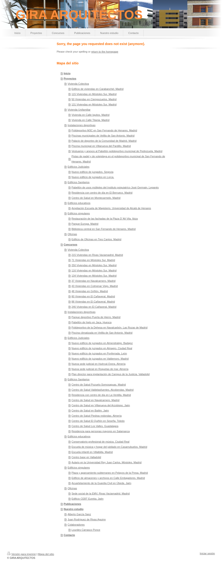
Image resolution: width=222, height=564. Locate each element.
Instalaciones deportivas (81, 125)
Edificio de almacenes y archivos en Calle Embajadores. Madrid (108, 478)
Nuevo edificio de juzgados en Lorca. (93, 177)
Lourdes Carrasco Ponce (86, 529)
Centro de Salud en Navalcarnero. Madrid (96, 400)
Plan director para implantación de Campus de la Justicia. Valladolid (111, 374)
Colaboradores (76, 524)
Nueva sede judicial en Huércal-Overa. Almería (99, 363)
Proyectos (70, 78)
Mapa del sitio (46, 554)
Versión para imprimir (21, 554)
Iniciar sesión (207, 553)
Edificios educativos (79, 203)
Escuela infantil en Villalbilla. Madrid (92, 452)
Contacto (69, 535)
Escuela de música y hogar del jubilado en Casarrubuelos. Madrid (109, 446)
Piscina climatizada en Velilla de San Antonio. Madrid (102, 332)
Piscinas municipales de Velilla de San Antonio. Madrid (103, 135)
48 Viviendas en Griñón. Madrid (90, 291)
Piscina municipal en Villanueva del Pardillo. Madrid (101, 146)
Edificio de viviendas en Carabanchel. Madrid (98, 88)
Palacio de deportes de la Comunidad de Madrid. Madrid (104, 140)
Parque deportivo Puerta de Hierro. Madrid (96, 317)
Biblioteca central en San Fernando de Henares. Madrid (104, 229)
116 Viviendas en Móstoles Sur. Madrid (94, 270)
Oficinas (72, 234)
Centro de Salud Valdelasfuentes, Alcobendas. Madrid (103, 389)
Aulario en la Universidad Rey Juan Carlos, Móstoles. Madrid (107, 462)
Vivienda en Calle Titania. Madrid (91, 120)
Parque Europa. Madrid (85, 223)
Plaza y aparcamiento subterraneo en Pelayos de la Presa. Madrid (110, 472)
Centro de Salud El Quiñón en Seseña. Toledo (98, 420)
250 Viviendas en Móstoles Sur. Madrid (94, 265)
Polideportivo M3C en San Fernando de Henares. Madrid (104, 130)
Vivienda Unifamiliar (79, 109)
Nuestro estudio (74, 509)
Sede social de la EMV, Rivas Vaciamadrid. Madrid (101, 493)
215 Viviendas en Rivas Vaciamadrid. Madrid (97, 254)
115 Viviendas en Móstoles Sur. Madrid (94, 94)
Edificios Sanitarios (79, 182)
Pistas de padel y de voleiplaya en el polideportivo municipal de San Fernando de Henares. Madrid (118, 159)
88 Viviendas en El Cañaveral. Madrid (93, 301)
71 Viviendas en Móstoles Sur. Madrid (93, 260)
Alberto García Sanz (79, 514)
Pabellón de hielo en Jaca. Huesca (91, 322)
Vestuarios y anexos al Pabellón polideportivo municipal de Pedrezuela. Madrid (117, 151)
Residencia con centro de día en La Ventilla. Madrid (101, 395)
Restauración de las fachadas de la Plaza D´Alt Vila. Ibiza (105, 218)
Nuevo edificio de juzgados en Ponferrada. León (99, 353)
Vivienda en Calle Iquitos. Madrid (91, 114)
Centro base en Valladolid (86, 457)
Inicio (67, 73)
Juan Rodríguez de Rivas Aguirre (87, 519)
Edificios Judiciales (78, 166)
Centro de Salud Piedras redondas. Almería (97, 415)
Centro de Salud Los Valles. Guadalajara (95, 426)
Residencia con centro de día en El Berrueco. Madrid (102, 192)
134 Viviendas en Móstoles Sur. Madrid (94, 275)
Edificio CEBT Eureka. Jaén (88, 498)
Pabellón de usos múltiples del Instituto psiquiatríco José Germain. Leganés (115, 187)
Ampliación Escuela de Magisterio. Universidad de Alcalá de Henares (111, 208)
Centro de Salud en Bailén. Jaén (90, 410)
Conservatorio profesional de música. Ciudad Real (100, 441)
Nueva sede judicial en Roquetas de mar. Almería (100, 369)
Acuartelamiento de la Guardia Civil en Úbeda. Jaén (101, 483)
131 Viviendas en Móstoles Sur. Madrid (94, 104)
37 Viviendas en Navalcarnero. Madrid (93, 280)
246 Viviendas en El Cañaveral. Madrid (94, 306)
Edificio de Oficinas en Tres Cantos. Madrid (96, 239)
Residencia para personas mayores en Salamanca (101, 431)
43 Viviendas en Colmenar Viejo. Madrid (95, 286)
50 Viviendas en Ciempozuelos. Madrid (94, 99)
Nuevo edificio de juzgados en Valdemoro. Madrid (100, 358)
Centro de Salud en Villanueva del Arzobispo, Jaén (101, 405)
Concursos (70, 244)
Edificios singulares (79, 213)
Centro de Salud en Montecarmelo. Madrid (96, 197)
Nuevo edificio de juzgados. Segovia (92, 171)
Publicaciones (72, 503)
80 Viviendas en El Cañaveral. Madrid (93, 296)
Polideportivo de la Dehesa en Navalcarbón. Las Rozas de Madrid (110, 327)
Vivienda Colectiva (78, 83)
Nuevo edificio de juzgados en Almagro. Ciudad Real (102, 348)
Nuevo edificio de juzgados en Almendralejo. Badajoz (102, 343)
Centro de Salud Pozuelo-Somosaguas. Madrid (99, 384)
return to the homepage (104, 51)
